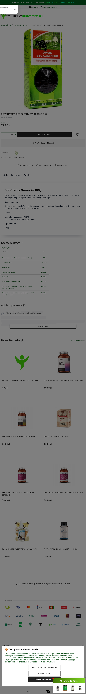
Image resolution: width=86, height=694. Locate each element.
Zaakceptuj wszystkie (44, 679)
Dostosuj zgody (44, 673)
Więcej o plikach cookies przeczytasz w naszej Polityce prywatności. (40, 661)
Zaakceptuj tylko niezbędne (44, 667)
